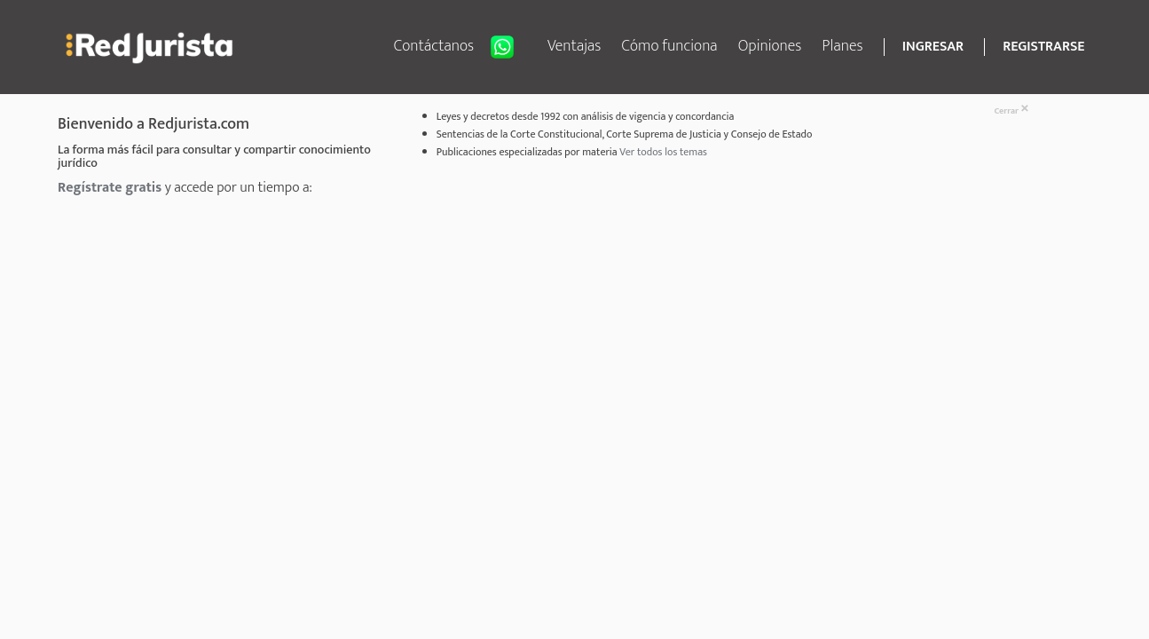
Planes (842, 46)
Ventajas (574, 46)
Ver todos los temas (663, 152)
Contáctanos (460, 47)
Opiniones (770, 46)
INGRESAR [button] (933, 47)
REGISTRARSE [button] (1043, 47)
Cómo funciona (670, 46)
